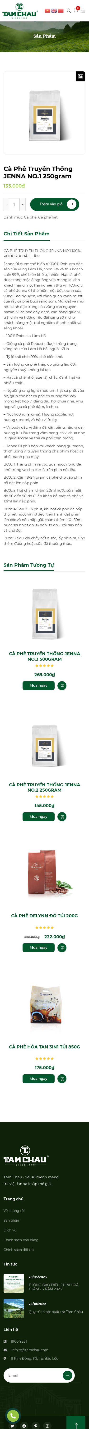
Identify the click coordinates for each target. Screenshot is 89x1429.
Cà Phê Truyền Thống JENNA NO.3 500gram (44, 656)
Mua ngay (38, 685)
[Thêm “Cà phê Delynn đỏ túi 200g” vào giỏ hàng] (61, 947)
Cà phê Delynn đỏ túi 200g (44, 915)
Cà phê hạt (48, 217)
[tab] (27, 234)
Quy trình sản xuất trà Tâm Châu (56, 1312)
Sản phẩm (12, 1220)
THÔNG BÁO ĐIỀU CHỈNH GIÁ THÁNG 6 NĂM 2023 (54, 1287)
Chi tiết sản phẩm (27, 234)
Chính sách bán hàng (21, 1240)
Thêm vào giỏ (58, 204)
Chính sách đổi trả (19, 1250)
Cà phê (30, 217)
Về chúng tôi (14, 1211)
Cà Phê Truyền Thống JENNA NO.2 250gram (44, 787)
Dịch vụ (10, 1230)
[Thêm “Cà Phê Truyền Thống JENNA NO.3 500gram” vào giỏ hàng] (61, 685)
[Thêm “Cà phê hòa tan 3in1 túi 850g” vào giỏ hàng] (61, 1078)
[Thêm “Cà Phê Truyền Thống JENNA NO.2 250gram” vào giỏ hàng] (61, 816)
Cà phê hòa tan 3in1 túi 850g (44, 1047)
